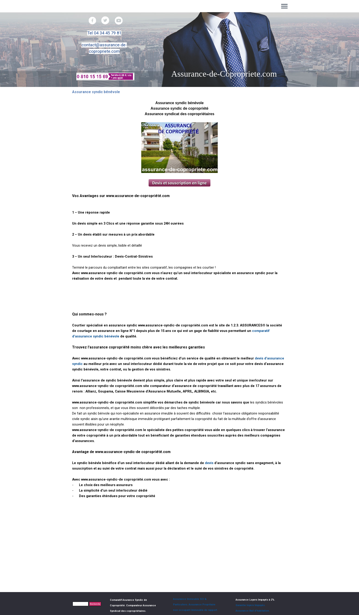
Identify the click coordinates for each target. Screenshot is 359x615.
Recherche (95, 604)
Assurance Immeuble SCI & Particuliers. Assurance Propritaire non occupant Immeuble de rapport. (195, 605)
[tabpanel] (104, 42)
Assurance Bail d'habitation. (253, 610)
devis (208, 463)
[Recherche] (80, 604)
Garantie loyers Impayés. (250, 605)
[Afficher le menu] (284, 6)
